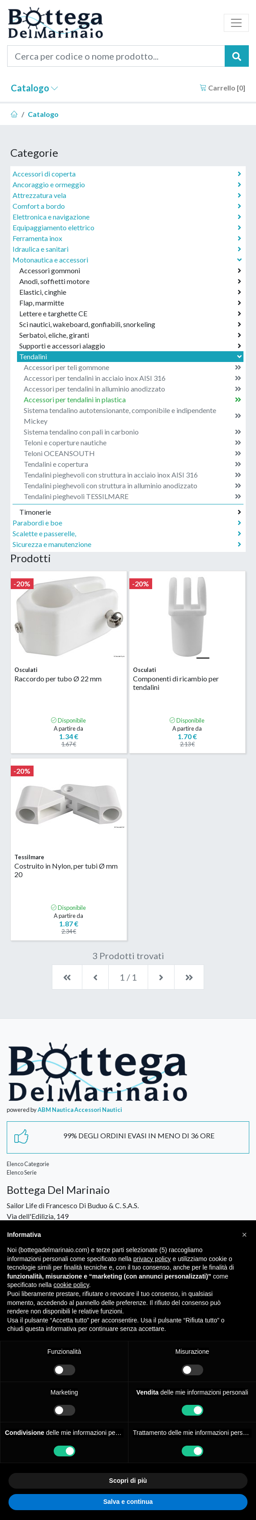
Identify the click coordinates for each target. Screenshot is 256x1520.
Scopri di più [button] (128, 1480)
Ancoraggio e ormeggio (127, 184)
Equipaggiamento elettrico (127, 227)
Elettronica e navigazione (127, 216)
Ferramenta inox (127, 238)
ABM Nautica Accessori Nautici (80, 1109)
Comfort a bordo (127, 206)
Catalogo (34, 87)
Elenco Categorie (28, 1163)
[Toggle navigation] (236, 23)
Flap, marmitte (130, 302)
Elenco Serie (22, 1172)
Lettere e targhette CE (130, 313)
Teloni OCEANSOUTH (132, 453)
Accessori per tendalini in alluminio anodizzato (132, 388)
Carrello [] (222, 87)
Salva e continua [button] (128, 1501)
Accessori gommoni (130, 270)
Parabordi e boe (127, 522)
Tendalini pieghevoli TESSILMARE (132, 496)
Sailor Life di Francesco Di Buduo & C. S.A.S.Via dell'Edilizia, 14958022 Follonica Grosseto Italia (73, 1216)
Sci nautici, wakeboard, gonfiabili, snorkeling (130, 324)
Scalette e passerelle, (127, 533)
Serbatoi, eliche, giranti (130, 335)
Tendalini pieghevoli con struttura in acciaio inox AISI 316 (132, 474)
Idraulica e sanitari (127, 249)
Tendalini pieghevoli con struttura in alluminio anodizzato (132, 485)
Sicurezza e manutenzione (127, 544)
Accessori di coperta (127, 173)
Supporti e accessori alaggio (130, 345)
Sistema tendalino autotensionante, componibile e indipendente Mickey (132, 415)
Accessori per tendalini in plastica (132, 399)
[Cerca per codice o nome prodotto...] (116, 56)
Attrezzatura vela (127, 195)
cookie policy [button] (71, 1284)
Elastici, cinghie (130, 292)
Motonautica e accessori (128, 259)
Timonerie (130, 512)
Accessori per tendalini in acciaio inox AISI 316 (132, 378)
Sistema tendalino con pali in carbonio (132, 431)
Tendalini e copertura (132, 464)
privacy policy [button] (152, 1258)
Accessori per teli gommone (132, 367)
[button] (244, 1234)
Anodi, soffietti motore (130, 281)
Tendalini (131, 356)
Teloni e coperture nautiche (132, 442)
